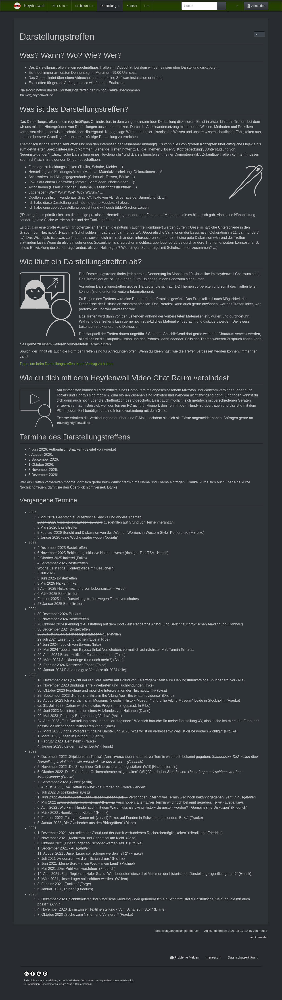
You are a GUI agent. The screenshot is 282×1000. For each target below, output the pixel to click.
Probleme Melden (187, 957)
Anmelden (259, 937)
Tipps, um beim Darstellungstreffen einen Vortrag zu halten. (67, 364)
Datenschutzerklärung (243, 957)
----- (202, 957)
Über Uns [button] (60, 6)
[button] (146, 5)
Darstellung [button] (109, 6)
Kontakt (132, 6)
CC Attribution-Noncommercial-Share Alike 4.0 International (58, 984)
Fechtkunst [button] (84, 6)
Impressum (213, 957)
